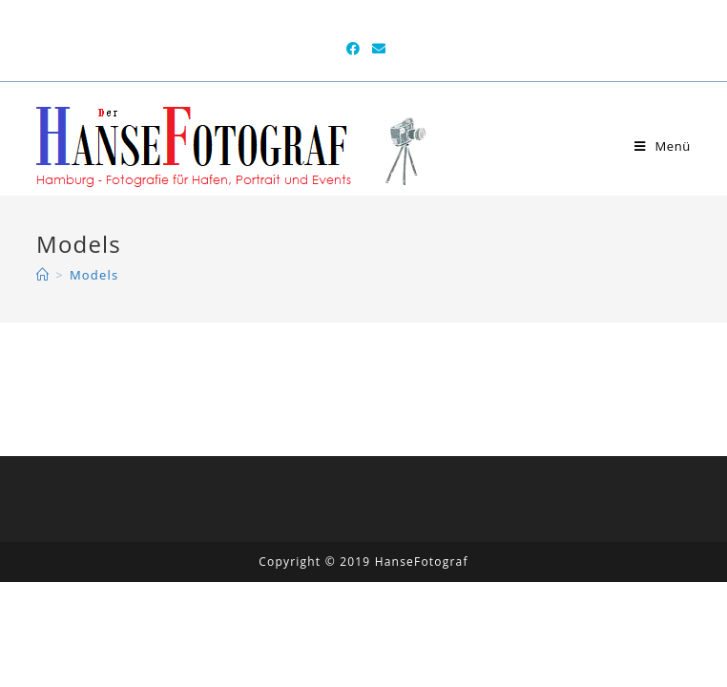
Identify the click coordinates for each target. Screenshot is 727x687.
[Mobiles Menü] (662, 146)
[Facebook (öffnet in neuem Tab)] (353, 48)
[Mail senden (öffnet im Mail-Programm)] (376, 48)
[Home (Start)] (43, 274)
